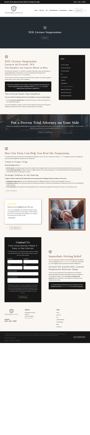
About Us (58, 315)
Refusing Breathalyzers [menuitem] (66, 95)
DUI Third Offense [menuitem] (65, 71)
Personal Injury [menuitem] (63, 10)
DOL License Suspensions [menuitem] (67, 86)
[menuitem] (6, 340)
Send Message (23, 297)
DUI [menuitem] (46, 10)
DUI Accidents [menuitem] (64, 77)
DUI (19, 71)
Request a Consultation (45, 132)
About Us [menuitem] (41, 10)
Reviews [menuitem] (71, 10)
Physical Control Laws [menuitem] (66, 92)
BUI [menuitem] (61, 74)
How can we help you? (12, 277)
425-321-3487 (79, 2)
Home (57, 312)
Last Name (25, 259)
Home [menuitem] (36, 10)
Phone (8, 265)
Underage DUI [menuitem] (64, 83)
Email (24, 265)
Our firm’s (62, 156)
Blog (57, 324)
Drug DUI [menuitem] (63, 80)
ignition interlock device (66, 261)
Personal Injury (59, 322)
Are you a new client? (12, 271)
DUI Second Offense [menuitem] (65, 68)
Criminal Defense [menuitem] (53, 10)
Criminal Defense (60, 319)
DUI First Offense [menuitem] (65, 65)
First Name (10, 259)
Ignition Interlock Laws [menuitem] (66, 89)
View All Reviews (15, 228)
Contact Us (78, 10)
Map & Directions (29, 318)
